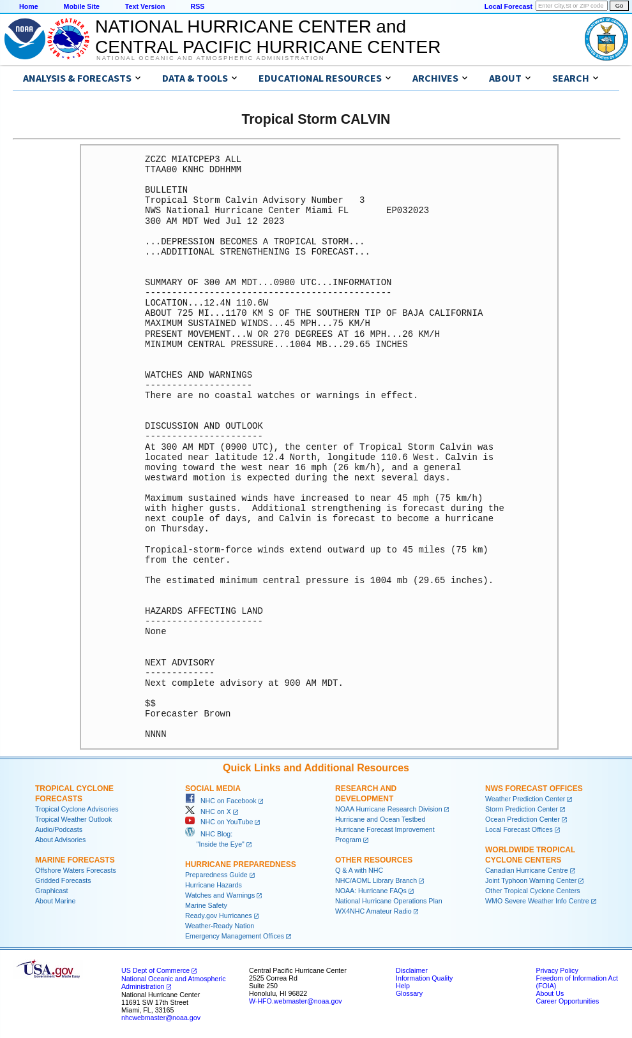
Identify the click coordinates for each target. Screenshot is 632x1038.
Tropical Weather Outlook (73, 819)
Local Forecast (508, 6)
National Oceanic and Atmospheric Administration (210, 58)
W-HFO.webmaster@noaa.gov (295, 1001)
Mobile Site (82, 6)
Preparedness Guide (216, 875)
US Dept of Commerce (155, 970)
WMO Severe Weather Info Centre (537, 901)
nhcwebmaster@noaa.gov (160, 1017)
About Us (550, 993)
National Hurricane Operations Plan (388, 901)
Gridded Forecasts (63, 880)
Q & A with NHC (359, 870)
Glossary (409, 993)
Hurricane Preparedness (240, 864)
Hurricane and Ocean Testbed (380, 819)
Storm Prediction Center (521, 809)
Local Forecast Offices (519, 829)
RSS (197, 6)
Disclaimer (412, 970)
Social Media (213, 788)
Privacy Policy (557, 970)
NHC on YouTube (219, 822)
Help (403, 986)
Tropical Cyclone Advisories (77, 809)
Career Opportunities (567, 1001)
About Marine (55, 901)
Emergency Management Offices (234, 936)
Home (28, 6)
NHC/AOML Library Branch (376, 880)
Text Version (145, 6)
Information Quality (424, 978)
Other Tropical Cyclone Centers (532, 890)
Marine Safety (206, 905)
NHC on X (208, 811)
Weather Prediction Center (525, 799)
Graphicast (51, 890)
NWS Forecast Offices (534, 788)
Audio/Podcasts (58, 829)
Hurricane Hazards (213, 885)
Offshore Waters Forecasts (75, 870)
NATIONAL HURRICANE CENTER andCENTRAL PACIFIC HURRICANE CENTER (267, 37)
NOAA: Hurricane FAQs (371, 890)
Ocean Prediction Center (522, 819)
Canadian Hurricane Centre (526, 870)
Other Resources (373, 860)
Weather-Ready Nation (219, 926)
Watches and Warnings (220, 895)
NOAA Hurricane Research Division (388, 809)
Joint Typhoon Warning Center (530, 880)
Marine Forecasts (75, 860)
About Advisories (60, 839)
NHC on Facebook (221, 800)
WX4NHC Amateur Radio (373, 911)
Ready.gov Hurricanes (218, 915)
